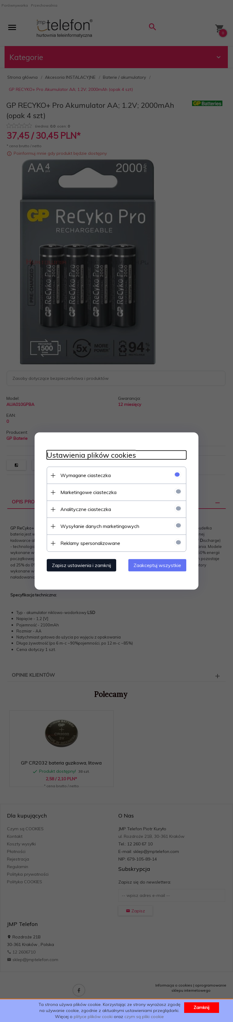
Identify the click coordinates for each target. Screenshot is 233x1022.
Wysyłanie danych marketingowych (99, 526)
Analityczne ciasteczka (85, 509)
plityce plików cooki (93, 1016)
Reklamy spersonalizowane (90, 543)
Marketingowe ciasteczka (88, 492)
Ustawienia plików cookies (91, 455)
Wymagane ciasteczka (85, 475)
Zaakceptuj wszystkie (157, 565)
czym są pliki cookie (144, 1016)
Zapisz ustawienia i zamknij (81, 565)
